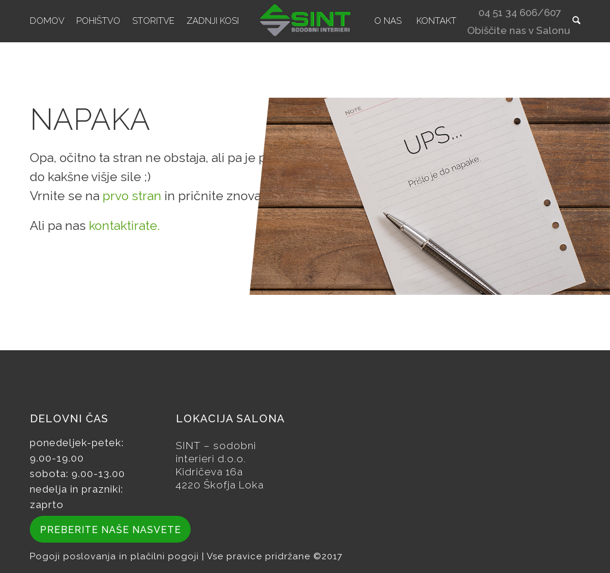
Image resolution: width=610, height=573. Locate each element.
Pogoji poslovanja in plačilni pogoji (116, 556)
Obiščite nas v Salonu (518, 31)
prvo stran (131, 195)
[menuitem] (47, 21)
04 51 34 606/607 (519, 14)
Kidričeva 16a (209, 472)
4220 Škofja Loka (220, 485)
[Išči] (576, 21)
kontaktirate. (124, 225)
